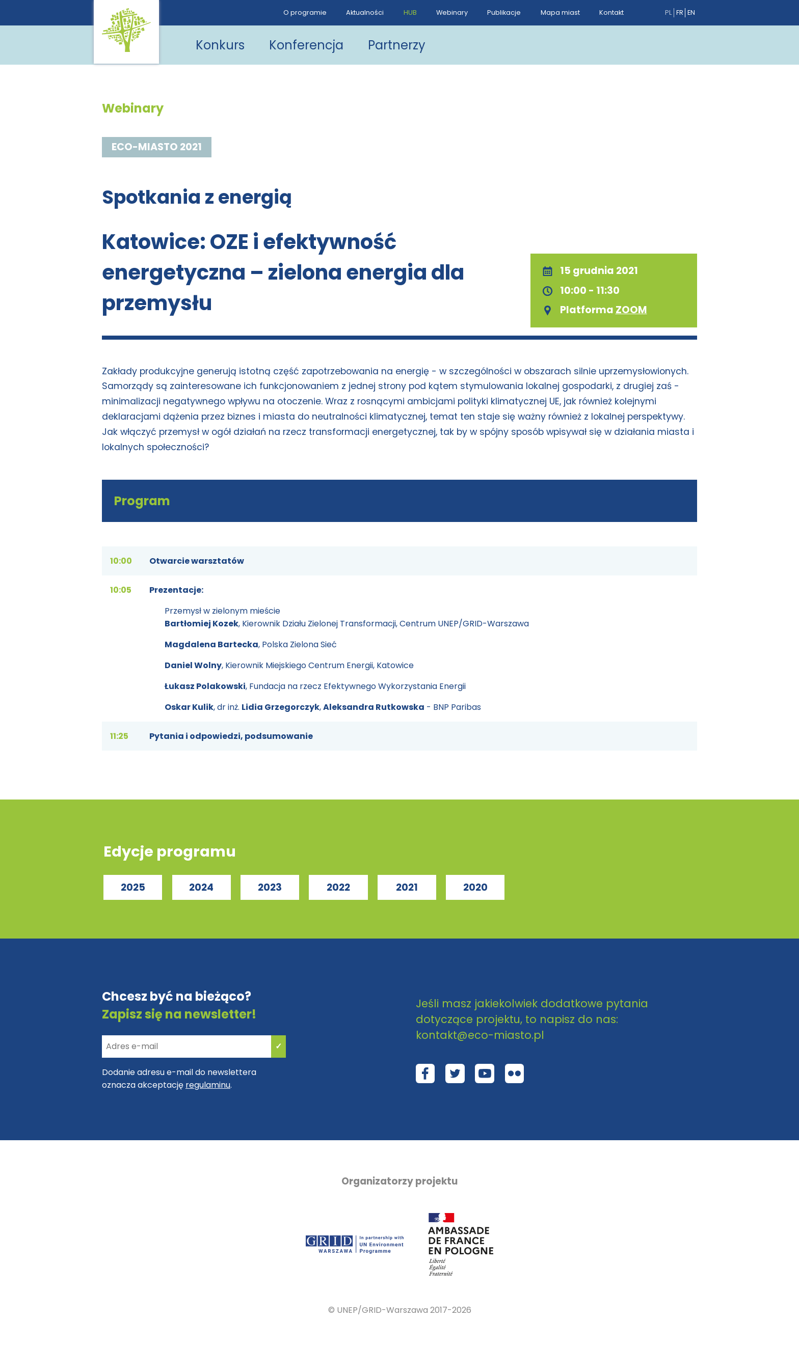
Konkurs (220, 45)
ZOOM (631, 310)
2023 (270, 887)
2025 (133, 887)
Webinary (452, 12)
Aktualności (365, 12)
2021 (407, 887)
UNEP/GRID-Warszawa (382, 1310)
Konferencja (306, 45)
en (691, 12)
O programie (305, 12)
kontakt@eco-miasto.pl (480, 1035)
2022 (338, 887)
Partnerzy (396, 45)
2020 (475, 887)
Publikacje (504, 12)
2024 (201, 887)
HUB (410, 12)
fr (679, 12)
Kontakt (611, 12)
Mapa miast (560, 12)
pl (668, 12)
